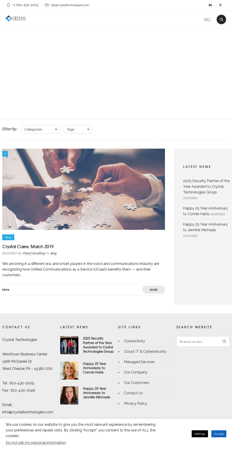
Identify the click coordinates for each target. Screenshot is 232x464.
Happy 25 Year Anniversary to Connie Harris (94, 367)
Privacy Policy (135, 403)
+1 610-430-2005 (25, 5)
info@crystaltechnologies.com (70, 5)
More (5, 290)
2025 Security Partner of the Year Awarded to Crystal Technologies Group (206, 186)
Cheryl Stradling (34, 253)
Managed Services (139, 362)
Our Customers (136, 383)
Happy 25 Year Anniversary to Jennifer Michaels (96, 392)
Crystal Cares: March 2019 (27, 246)
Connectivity (134, 341)
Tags (70, 129)
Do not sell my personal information (36, 442)
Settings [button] (199, 433)
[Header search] (221, 19)
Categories (33, 129)
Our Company (135, 372)
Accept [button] (219, 433)
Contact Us (133, 393)
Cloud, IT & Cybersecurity (145, 351)
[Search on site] (203, 341)
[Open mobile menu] (208, 19)
